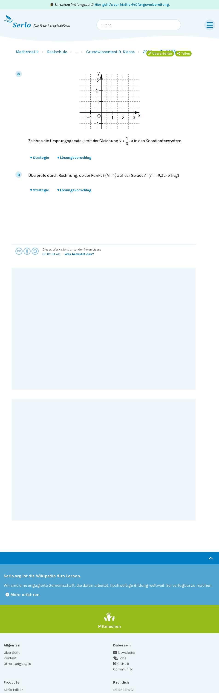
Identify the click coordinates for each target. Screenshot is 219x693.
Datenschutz (123, 689)
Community (123, 669)
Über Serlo (12, 652)
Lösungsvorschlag (74, 157)
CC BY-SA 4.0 (51, 254)
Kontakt (10, 658)
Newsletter (124, 652)
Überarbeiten (160, 54)
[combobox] (138, 24)
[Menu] (209, 24)
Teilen (183, 54)
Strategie (39, 157)
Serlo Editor (13, 689)
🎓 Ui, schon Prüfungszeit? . (110, 4)
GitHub (121, 663)
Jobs (119, 658)
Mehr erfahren (23, 594)
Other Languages (17, 663)
